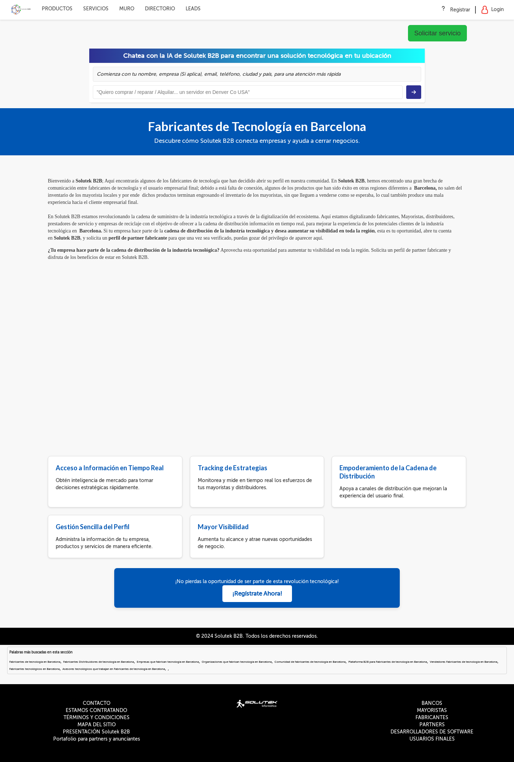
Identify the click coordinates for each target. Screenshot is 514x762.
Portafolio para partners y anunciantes (96, 739)
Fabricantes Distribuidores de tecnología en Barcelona (98, 661)
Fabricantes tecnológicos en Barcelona (34, 669)
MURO (126, 8)
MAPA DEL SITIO (96, 724)
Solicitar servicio (437, 33)
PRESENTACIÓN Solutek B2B (96, 732)
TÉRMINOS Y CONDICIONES (97, 717)
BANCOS (432, 703)
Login (492, 9)
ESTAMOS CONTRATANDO (96, 710)
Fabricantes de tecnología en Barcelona (34, 661)
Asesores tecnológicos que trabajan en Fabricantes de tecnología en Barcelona (113, 669)
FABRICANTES (431, 717)
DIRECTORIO (160, 8)
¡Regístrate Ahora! (257, 593)
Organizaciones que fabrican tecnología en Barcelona (237, 661)
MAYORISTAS (432, 710)
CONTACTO (96, 703)
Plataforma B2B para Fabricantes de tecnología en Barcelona (387, 661)
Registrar (460, 9)
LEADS (193, 8)
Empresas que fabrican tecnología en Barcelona (168, 661)
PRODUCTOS (57, 8)
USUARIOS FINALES (432, 739)
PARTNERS (432, 724)
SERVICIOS (96, 8)
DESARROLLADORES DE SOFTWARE (431, 732)
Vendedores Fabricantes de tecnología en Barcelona (463, 661)
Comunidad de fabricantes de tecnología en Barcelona (310, 661)
